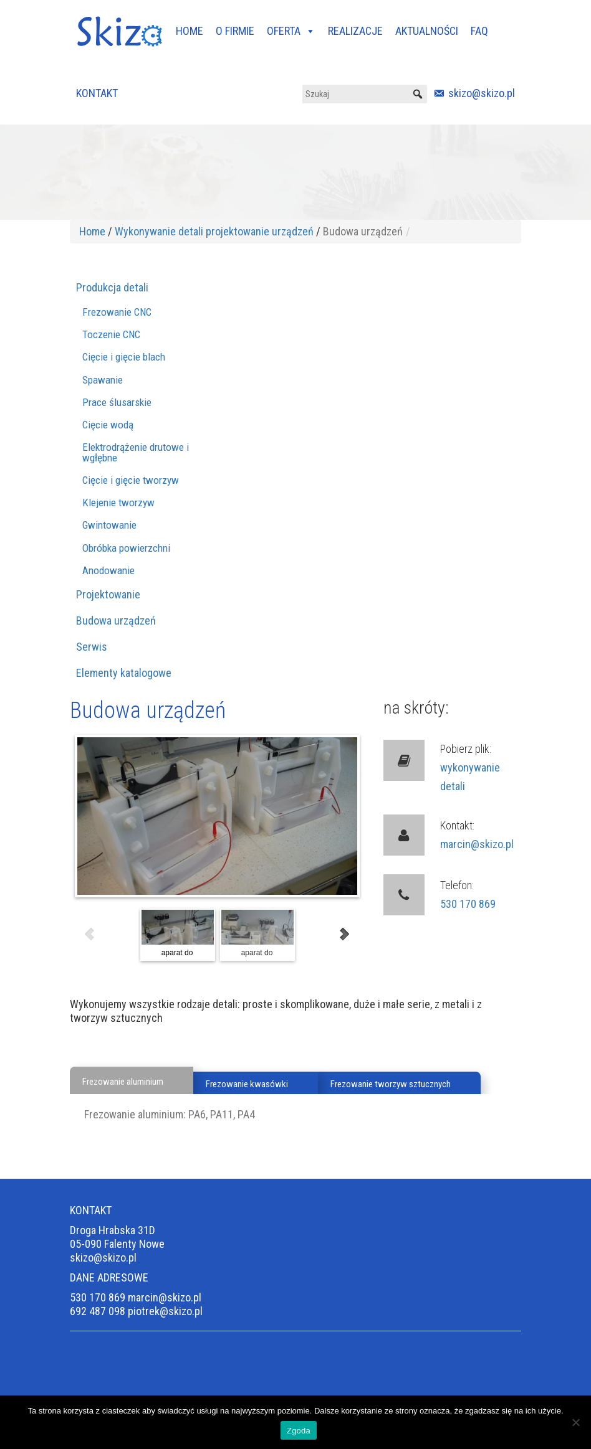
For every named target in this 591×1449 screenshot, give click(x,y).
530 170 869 (468, 903)
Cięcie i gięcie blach (123, 357)
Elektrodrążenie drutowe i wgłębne (135, 452)
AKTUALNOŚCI (426, 30)
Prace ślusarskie (116, 402)
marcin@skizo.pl (477, 844)
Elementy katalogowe (123, 672)
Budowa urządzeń (116, 620)
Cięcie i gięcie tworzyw (130, 480)
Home (92, 231)
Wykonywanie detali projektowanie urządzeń (214, 231)
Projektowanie (108, 594)
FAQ (479, 30)
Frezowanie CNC (116, 312)
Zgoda (298, 1430)
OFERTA (291, 30)
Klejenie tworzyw (118, 502)
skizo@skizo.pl (481, 93)
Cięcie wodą (107, 424)
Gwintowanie (109, 525)
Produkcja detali (112, 287)
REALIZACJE (355, 30)
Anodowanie (108, 570)
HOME (189, 30)
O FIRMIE (235, 30)
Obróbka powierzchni (126, 548)
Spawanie (102, 380)
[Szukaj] (364, 94)
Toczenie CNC (111, 334)
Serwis (91, 646)
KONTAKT (97, 93)
